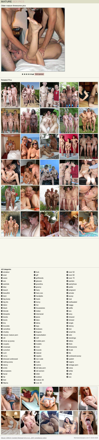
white (70, 371)
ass (3, 281)
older (37, 374)
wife (69, 374)
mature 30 (39, 380)
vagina (70, 362)
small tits (71, 332)
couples (5, 344)
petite (70, 287)
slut (69, 329)
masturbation (40, 335)
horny (37, 302)
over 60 (70, 275)
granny (37, 287)
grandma (38, 284)
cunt (4, 353)
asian (4, 278)
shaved (70, 317)
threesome (72, 347)
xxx (69, 377)
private (70, 293)
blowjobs (5, 314)
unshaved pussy (74, 356)
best (4, 296)
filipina (4, 383)
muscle (37, 350)
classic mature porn (9, 335)
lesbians (38, 329)
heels (37, 299)
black (4, 308)
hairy (37, 290)
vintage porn (72, 365)
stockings (71, 338)
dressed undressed (9, 359)
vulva (70, 368)
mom (37, 347)
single (70, 323)
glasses (38, 281)
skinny (70, 326)
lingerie (38, 332)
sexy (69, 314)
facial (4, 374)
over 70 (70, 278)
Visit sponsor (39, 74)
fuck (36, 272)
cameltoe (5, 329)
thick (69, 344)
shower (70, 320)
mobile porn (39, 341)
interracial (38, 314)
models (38, 344)
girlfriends (38, 278)
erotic (4, 368)
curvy (4, 356)
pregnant (71, 290)
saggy (70, 305)
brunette (5, 326)
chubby (5, 332)
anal (4, 275)
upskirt (70, 359)
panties (70, 281)
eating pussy (7, 362)
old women (39, 371)
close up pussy (7, 341)
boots (4, 320)
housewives (39, 308)
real (69, 299)
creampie (5, 347)
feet (3, 380)
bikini (4, 305)
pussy (70, 296)
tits (69, 353)
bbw (3, 287)
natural (37, 353)
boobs (4, 317)
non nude (38, 359)
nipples (37, 356)
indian (37, 311)
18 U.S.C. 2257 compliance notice (35, 438)
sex (69, 311)
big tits (4, 302)
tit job (70, 350)
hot (36, 305)
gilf (36, 275)
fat (3, 377)
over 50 (70, 272)
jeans (37, 317)
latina (37, 323)
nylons (37, 365)
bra (3, 323)
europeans (6, 371)
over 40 (38, 383)
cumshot (5, 350)
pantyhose (72, 284)
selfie (70, 308)
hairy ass (38, 293)
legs (36, 326)
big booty (5, 299)
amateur (5, 272)
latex (37, 320)
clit (3, 338)
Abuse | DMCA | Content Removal (12, 438)
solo (69, 335)
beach (4, 290)
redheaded (72, 302)
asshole (5, 284)
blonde (4, 311)
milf (36, 338)
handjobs (38, 296)
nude (37, 362)
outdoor (38, 377)
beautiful (5, 293)
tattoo (70, 341)
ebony (4, 365)
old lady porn (40, 368)
